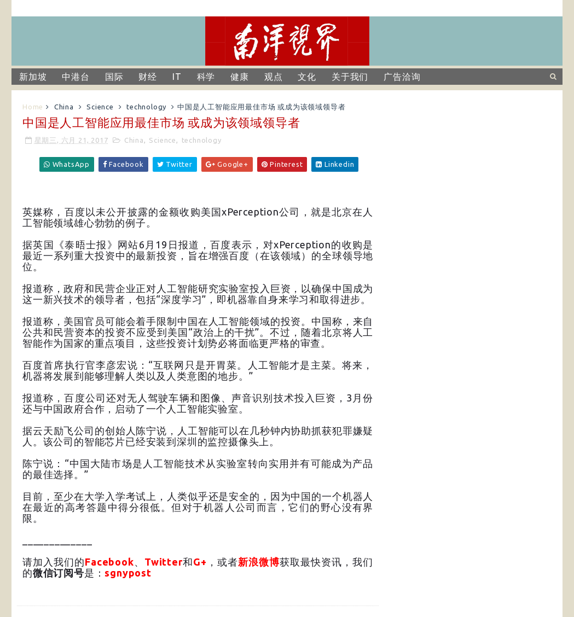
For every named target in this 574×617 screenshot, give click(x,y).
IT (177, 77)
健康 (239, 77)
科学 (206, 77)
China (64, 106)
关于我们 (350, 77)
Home (32, 106)
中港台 (75, 77)
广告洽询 (402, 77)
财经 (147, 77)
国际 (114, 77)
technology (146, 106)
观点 (273, 77)
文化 (307, 77)
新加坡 (33, 77)
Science (100, 106)
